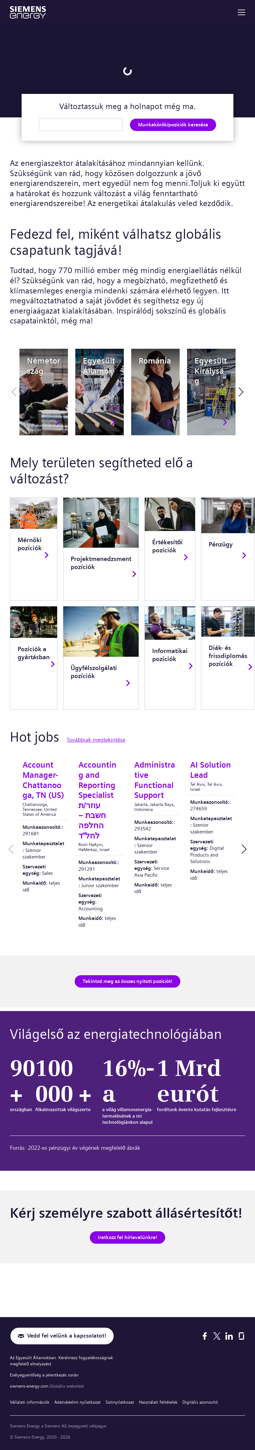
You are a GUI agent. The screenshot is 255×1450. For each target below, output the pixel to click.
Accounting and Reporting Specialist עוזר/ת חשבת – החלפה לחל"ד (97, 800)
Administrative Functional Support (154, 780)
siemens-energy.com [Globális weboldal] (30, 1386)
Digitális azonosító (200, 1402)
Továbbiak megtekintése (96, 740)
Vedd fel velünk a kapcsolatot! (66, 1337)
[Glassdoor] (241, 1337)
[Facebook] (204, 1337)
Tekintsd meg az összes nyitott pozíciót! (127, 981)
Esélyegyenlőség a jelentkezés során (44, 1375)
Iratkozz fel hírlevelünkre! (127, 1237)
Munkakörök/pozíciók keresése (173, 125)
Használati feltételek (158, 1402)
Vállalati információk (29, 1402)
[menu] (241, 12)
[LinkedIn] (229, 1337)
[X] (216, 1337)
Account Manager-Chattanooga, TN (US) (43, 780)
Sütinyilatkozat (120, 1402)
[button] (241, 392)
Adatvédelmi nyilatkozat (77, 1402)
